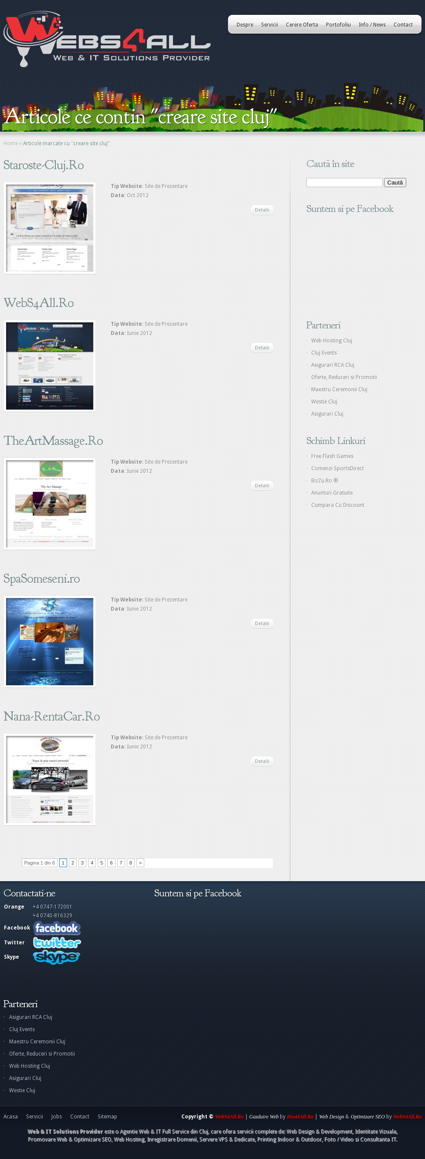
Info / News (372, 25)
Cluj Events (324, 353)
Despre (245, 25)
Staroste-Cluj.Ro (43, 165)
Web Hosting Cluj (331, 341)
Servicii (269, 25)
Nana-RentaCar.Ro (51, 716)
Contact (403, 25)
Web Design (331, 1117)
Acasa (10, 1117)
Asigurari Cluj (327, 414)
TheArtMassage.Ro (53, 440)
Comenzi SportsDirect (337, 468)
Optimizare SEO (367, 1117)
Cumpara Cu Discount (337, 505)
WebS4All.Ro (38, 302)
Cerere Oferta (302, 25)
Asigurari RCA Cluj (332, 365)
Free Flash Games (332, 456)
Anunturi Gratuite (332, 493)
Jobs (56, 1117)
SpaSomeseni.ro (41, 578)
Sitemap (107, 1117)
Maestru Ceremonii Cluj (339, 389)
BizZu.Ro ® (324, 481)
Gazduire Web (264, 1117)
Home (10, 143)
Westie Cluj (324, 402)
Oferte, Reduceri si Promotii (344, 377)
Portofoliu (338, 25)
